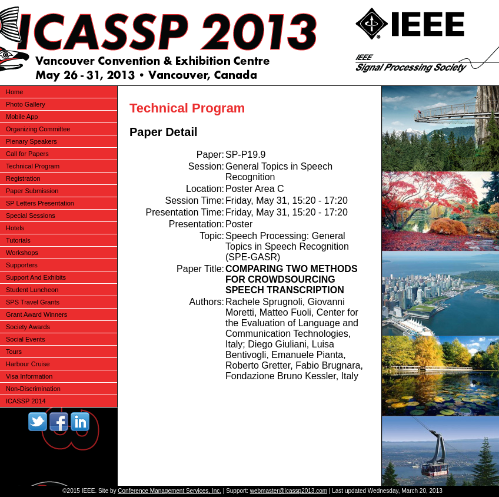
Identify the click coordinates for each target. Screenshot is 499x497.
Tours (14, 351)
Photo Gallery (25, 104)
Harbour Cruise (28, 363)
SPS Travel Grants (32, 302)
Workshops (22, 252)
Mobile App (22, 116)
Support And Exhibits (36, 277)
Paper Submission (32, 190)
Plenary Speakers (31, 141)
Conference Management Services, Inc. (169, 491)
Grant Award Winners (36, 314)
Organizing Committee (38, 128)
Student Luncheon (32, 289)
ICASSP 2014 (26, 401)
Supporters (22, 265)
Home (14, 91)
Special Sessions (30, 215)
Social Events (25, 339)
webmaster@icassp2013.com (288, 491)
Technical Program (32, 166)
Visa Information (29, 376)
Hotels (15, 227)
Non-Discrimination (33, 388)
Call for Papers (27, 153)
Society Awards (28, 326)
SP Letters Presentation (40, 203)
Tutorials (18, 240)
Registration (23, 178)
